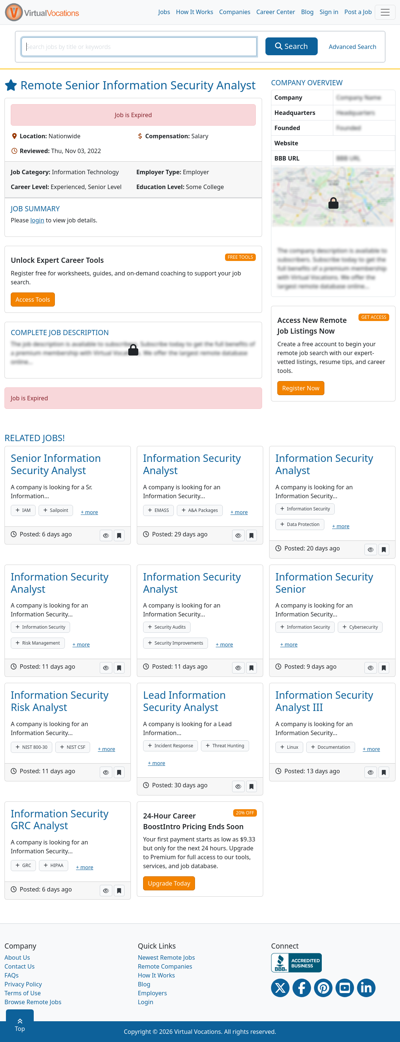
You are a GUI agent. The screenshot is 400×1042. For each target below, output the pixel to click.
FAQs (11, 975)
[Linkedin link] (366, 988)
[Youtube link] (344, 988)
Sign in (329, 12)
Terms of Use (22, 993)
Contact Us (19, 966)
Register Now (300, 388)
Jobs (164, 12)
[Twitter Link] (280, 988)
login (37, 220)
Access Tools (33, 299)
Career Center (276, 12)
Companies (234, 12)
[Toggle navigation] (385, 12)
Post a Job (358, 12)
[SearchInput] (139, 46)
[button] (106, 535)
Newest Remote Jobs (166, 957)
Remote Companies (165, 966)
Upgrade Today (169, 883)
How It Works (194, 12)
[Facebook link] (301, 988)
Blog (307, 12)
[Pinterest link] (323, 988)
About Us (17, 957)
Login (145, 1002)
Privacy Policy (23, 984)
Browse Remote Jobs (33, 1002)
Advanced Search (352, 47)
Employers (152, 993)
